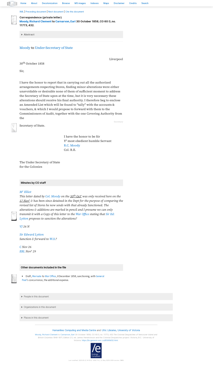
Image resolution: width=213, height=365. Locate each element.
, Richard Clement (35, 21)
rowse (66, 3)
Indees (95, 3)
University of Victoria (128, 330)
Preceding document (36, 11)
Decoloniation (49, 3)
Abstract (29, 34)
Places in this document (36, 317)
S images (80, 3)
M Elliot (25, 192)
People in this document (36, 296)
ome (23, 3)
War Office (82, 214)
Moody (25, 47)
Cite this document (74, 11)
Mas (106, 3)
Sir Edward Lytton (32, 234)
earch (145, 3)
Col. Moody (52, 196)
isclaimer (119, 3)
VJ (21, 226)
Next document (55, 11)
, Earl (65, 21)
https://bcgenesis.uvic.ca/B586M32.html (100, 340)
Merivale (36, 276)
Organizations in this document (40, 307)
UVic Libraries (109, 330)
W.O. (52, 239)
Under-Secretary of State (54, 47)
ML (22, 11)
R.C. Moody (72, 145)
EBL (22, 251)
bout (34, 3)
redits (133, 3)
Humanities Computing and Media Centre (74, 330)
